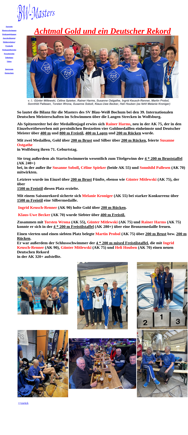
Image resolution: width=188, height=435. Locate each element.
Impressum (9, 69)
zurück (24, 403)
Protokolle (9, 46)
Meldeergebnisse (9, 42)
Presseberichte (9, 54)
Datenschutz (9, 73)
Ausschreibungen (9, 38)
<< (19, 403)
